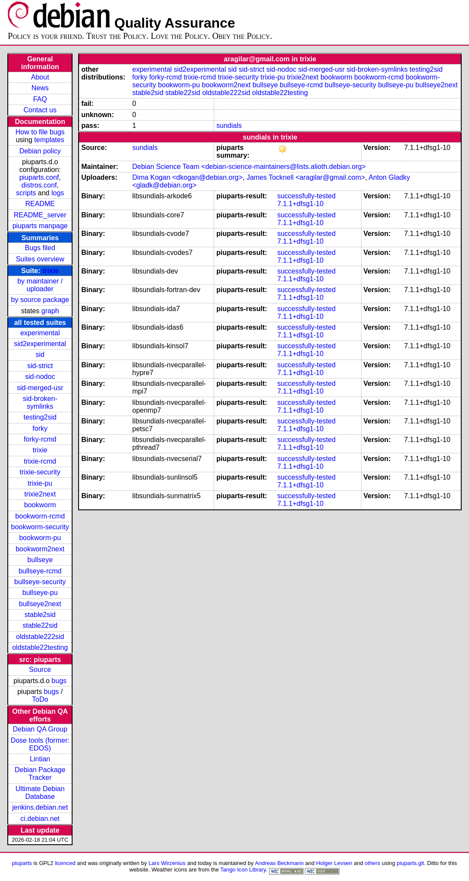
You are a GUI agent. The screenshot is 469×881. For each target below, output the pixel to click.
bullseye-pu (40, 592)
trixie (50, 270)
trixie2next (40, 494)
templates (49, 139)
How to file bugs (40, 132)
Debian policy (40, 151)
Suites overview (40, 259)
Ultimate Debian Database (40, 792)
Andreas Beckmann (279, 863)
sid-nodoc (40, 376)
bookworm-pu (40, 537)
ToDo (40, 699)
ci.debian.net (40, 818)
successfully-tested (306, 196)
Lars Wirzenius (167, 863)
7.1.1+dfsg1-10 (300, 203)
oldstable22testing (40, 647)
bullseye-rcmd (40, 571)
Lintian (40, 759)
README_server (40, 215)
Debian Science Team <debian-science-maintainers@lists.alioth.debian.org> (249, 166)
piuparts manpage (40, 225)
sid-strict (40, 365)
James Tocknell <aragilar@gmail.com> (306, 177)
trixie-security (40, 472)
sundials (229, 125)
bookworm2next (40, 549)
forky (40, 428)
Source (40, 669)
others (372, 863)
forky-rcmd (40, 439)
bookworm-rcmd (40, 516)
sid (39, 354)
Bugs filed (40, 247)
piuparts (22, 863)
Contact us (39, 110)
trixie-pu (40, 483)
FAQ (40, 99)
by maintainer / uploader (40, 285)
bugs (59, 680)
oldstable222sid (40, 636)
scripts (26, 193)
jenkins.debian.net (40, 807)
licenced (65, 863)
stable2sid (40, 614)
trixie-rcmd (40, 461)
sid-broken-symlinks (40, 402)
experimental (40, 333)
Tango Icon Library (243, 869)
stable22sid (39, 625)
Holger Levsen (334, 863)
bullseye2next (40, 603)
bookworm (40, 505)
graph (50, 311)
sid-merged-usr (40, 387)
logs (57, 193)
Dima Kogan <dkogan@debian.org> (187, 177)
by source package (40, 299)
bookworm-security (40, 527)
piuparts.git (410, 863)
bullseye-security (40, 581)
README (39, 203)
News (40, 88)
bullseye (40, 559)
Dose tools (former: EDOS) (40, 744)
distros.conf (39, 185)
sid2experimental (40, 343)
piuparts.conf (39, 177)
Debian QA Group (40, 729)
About (40, 77)
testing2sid (40, 417)
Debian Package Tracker (40, 773)
